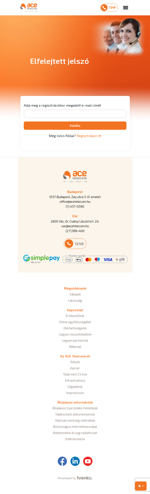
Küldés (75, 125)
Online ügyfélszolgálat (75, 322)
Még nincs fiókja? (75, 136)
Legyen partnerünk (75, 340)
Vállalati (75, 294)
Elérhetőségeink (75, 328)
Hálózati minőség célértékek (75, 420)
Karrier (75, 368)
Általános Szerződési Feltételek (75, 408)
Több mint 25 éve (75, 374)
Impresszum (75, 393)
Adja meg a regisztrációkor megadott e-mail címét (62, 105)
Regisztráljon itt (89, 136)
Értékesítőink (75, 316)
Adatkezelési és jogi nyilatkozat (75, 433)
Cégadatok (75, 386)
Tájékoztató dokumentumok (75, 414)
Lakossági (75, 300)
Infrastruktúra (75, 380)
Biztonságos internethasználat (75, 426)
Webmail (75, 346)
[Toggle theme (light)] (141, 486)
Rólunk (75, 362)
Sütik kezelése (75, 439)
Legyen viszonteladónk (75, 334)
